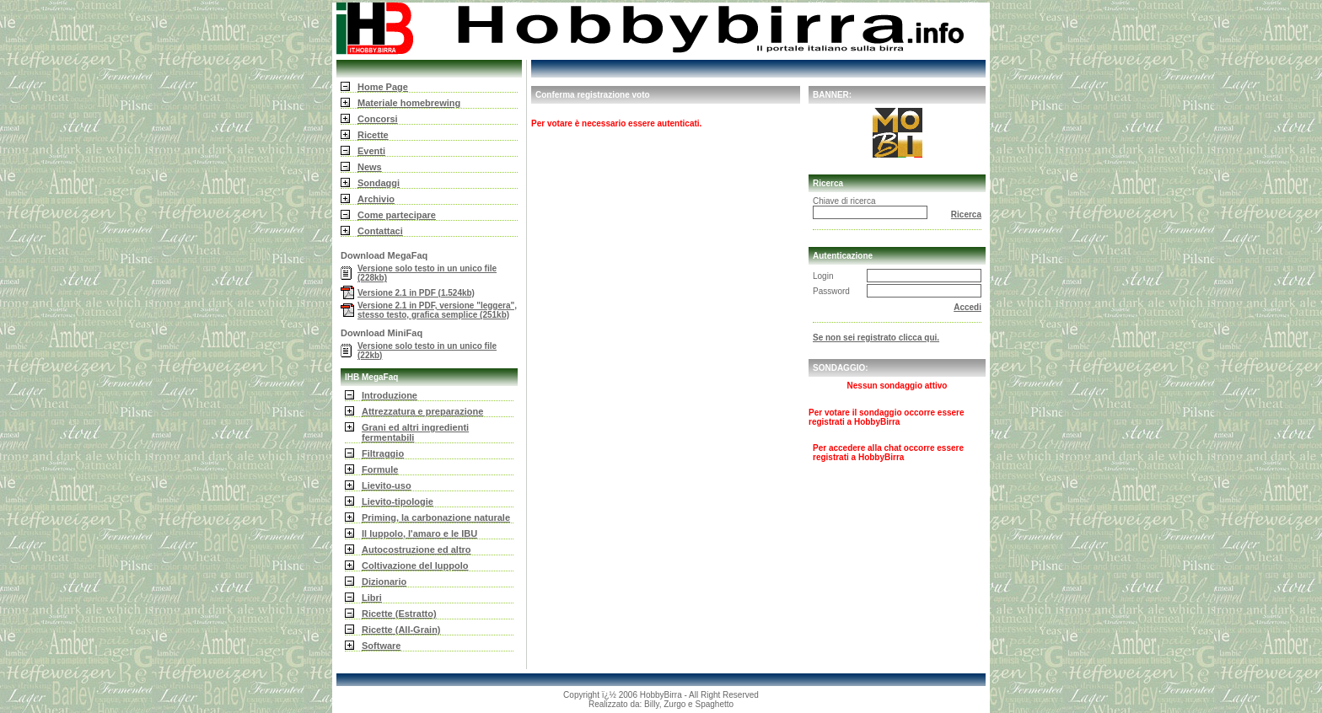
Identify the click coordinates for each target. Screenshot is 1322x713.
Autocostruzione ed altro (416, 549)
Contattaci (380, 231)
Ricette (373, 135)
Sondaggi (378, 183)
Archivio (376, 199)
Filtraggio (383, 453)
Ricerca (966, 214)
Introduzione (389, 395)
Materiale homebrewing (408, 103)
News (369, 167)
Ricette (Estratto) (399, 613)
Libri (372, 597)
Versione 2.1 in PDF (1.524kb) (416, 293)
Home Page (382, 87)
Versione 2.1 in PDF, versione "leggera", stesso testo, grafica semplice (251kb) (437, 310)
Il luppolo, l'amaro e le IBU (419, 533)
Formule (380, 469)
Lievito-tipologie (397, 501)
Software (381, 646)
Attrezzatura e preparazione (422, 411)
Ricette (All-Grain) (401, 630)
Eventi (371, 151)
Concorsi (377, 119)
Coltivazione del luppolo (415, 565)
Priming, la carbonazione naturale (436, 517)
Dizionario (384, 581)
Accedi (967, 307)
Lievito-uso (386, 485)
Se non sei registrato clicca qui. (876, 337)
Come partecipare (396, 215)
